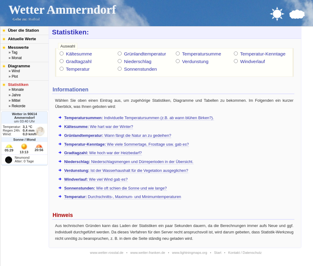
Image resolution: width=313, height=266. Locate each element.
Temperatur (78, 69)
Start (217, 252)
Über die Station (23, 30)
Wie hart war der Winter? (98, 126)
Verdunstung (195, 61)
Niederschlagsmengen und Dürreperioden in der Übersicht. (128, 161)
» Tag (13, 52)
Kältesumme (79, 53)
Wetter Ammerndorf (62, 9)
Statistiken (18, 84)
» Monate (16, 89)
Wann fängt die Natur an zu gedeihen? (117, 135)
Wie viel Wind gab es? (96, 179)
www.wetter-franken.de (147, 252)
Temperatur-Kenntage (262, 53)
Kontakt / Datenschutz (245, 252)
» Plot (13, 76)
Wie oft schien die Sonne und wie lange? (115, 188)
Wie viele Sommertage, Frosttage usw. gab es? (126, 144)
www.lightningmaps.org (189, 252)
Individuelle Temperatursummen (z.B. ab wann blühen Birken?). (139, 117)
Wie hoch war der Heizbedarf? (103, 153)
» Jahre (15, 95)
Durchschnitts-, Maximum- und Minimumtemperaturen (122, 196)
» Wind (14, 71)
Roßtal (34, 19)
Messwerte (18, 47)
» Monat (15, 58)
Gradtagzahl (79, 61)
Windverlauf (252, 61)
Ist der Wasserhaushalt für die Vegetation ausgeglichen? (126, 170)
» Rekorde (17, 106)
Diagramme (19, 66)
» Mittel (14, 100)
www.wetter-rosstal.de (106, 252)
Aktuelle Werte (22, 39)
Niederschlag (138, 61)
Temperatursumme (201, 53)
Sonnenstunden (140, 69)
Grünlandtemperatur (145, 53)
